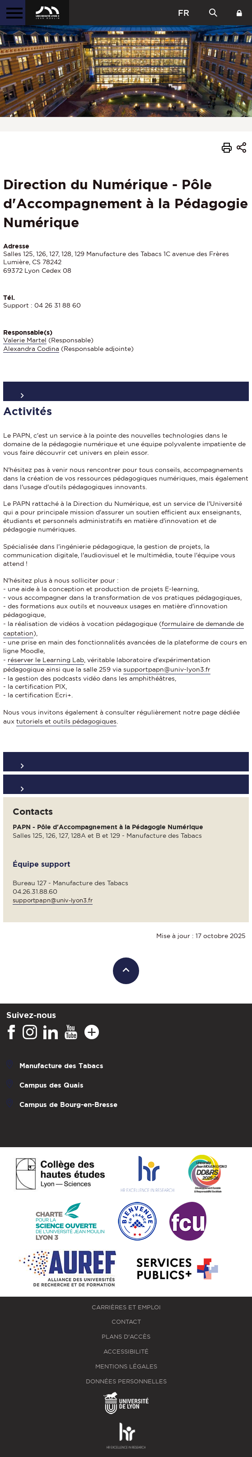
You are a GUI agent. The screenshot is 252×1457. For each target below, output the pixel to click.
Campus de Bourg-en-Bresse (68, 1104)
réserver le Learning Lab (46, 659)
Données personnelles (126, 1381)
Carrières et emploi (126, 1307)
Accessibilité (126, 1351)
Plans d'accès (126, 1337)
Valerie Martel (25, 340)
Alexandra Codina (31, 348)
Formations (126, 784)
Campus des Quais (51, 1084)
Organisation (126, 761)
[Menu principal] (12, 12)
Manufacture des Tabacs (61, 1065)
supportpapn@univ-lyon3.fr (166, 669)
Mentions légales (126, 1366)
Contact (126, 1322)
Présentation (126, 391)
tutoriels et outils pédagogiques (66, 721)
